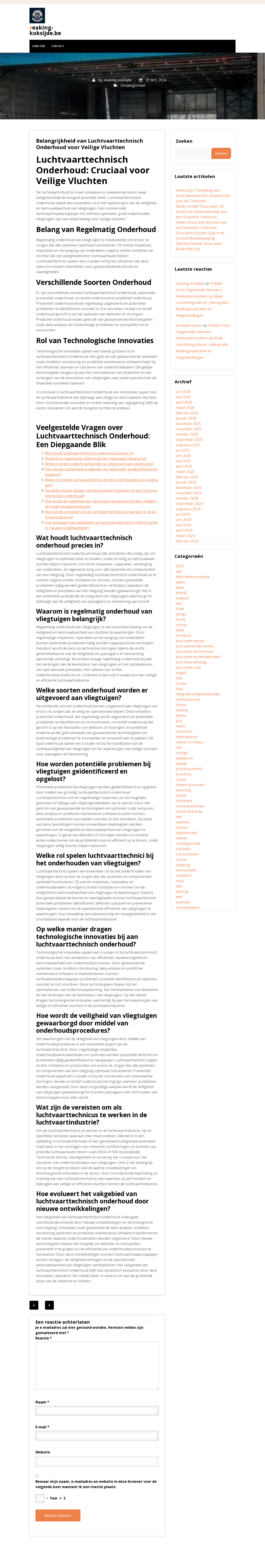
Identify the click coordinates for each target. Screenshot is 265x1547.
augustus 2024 (188, 508)
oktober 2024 (187, 498)
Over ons (38, 46)
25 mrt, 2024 (152, 80)
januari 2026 (186, 418)
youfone (183, 902)
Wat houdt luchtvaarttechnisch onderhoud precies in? (89, 453)
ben (179, 603)
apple (180, 582)
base (180, 587)
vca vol (181, 859)
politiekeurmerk (189, 768)
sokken (182, 827)
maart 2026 (185, 407)
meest (181, 726)
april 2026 (184, 402)
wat (179, 886)
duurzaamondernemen (195, 646)
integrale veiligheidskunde (198, 694)
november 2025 (189, 428)
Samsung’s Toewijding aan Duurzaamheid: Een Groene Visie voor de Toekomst (203, 195)
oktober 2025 (187, 434)
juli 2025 (182, 450)
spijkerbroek (186, 832)
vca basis (183, 848)
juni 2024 (183, 519)
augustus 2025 (188, 444)
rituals (181, 779)
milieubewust (187, 736)
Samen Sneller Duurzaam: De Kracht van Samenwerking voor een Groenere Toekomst (202, 211)
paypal (181, 763)
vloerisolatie (186, 870)
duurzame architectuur (195, 651)
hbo (179, 678)
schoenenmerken (190, 806)
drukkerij (183, 635)
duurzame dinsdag (191, 662)
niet (179, 747)
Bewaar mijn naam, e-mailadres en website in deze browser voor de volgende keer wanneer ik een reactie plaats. (96, 1484)
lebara (181, 715)
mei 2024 (183, 524)
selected (182, 822)
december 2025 (188, 423)
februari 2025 (187, 476)
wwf (179, 896)
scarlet (181, 795)
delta (180, 630)
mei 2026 (183, 396)
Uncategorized (133, 85)
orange (182, 752)
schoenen (184, 800)
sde (178, 816)
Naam (42, 1402)
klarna (181, 704)
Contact (57, 46)
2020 (180, 566)
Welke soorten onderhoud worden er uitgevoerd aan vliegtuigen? (99, 463)
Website (42, 1452)
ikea (179, 688)
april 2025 (184, 466)
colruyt (181, 624)
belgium (182, 598)
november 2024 (189, 492)
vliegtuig (183, 864)
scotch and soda (189, 811)
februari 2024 (187, 540)
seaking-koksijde (117, 80)
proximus (183, 774)
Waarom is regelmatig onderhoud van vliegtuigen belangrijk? (96, 458)
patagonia (184, 758)
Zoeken (184, 141)
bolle (180, 608)
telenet (181, 838)
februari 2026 (187, 412)
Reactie (43, 1338)
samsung (183, 790)
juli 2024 (182, 514)
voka (180, 880)
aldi (178, 571)
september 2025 (189, 439)
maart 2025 (185, 471)
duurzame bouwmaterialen (198, 656)
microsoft (184, 731)
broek (181, 619)
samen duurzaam (190, 784)
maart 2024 (185, 535)
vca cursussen (187, 854)
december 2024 (188, 487)
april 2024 (184, 530)
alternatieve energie (192, 576)
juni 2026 (183, 391)
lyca (179, 720)
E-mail (42, 1427)
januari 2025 (186, 482)
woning (182, 891)
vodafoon (184, 875)
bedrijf (181, 592)
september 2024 (189, 503)
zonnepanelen (188, 907)
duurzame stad (188, 667)
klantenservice (188, 699)
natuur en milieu (189, 742)
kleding (182, 710)
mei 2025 (183, 460)
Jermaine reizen (189, 325)
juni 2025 (183, 455)
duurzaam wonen (190, 640)
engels (181, 672)
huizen (181, 683)
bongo (181, 614)
